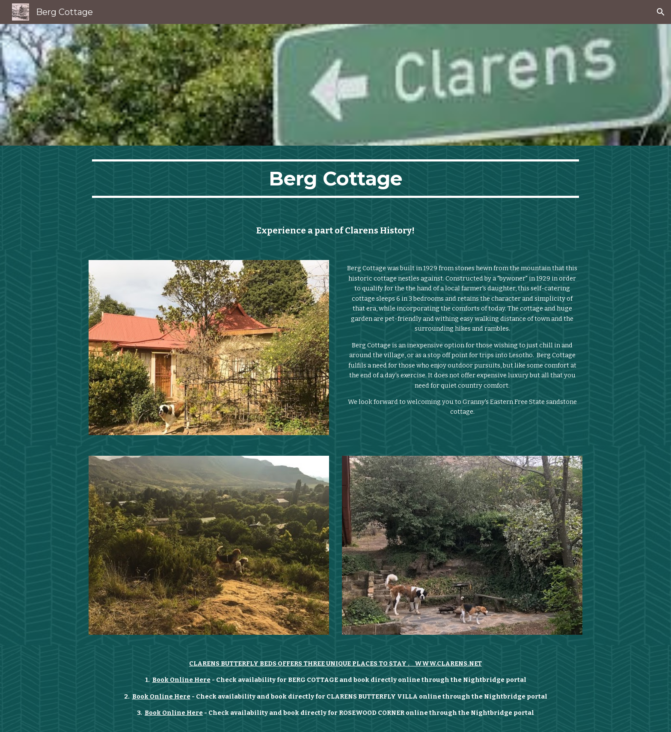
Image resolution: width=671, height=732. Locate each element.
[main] (335, 178)
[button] (660, 12)
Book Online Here (181, 680)
